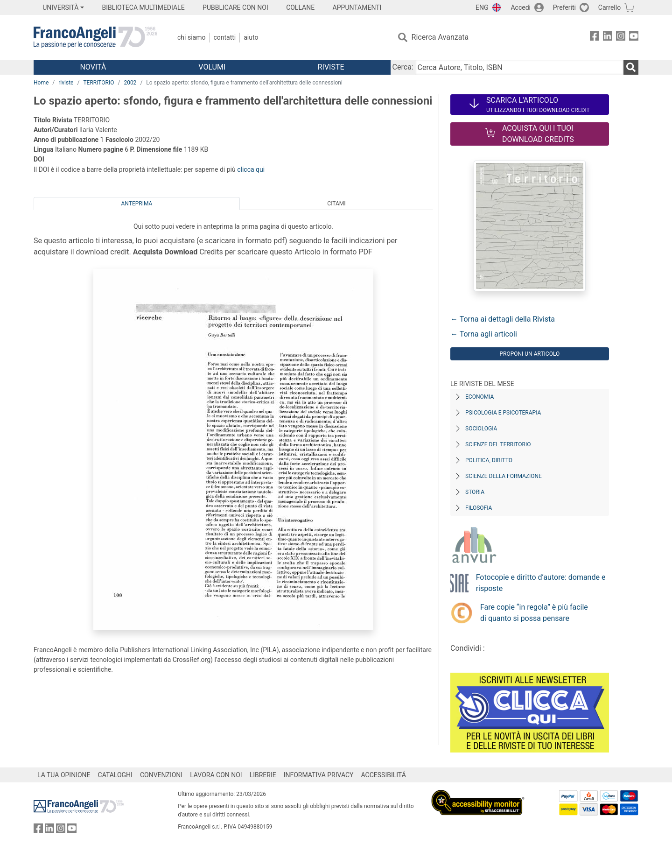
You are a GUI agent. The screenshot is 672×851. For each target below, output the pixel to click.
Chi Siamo (191, 37)
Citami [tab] (336, 203)
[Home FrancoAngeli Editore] (95, 37)
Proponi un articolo (529, 354)
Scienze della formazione (503, 476)
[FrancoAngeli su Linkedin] (607, 37)
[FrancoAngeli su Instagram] (620, 37)
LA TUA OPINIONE (64, 775)
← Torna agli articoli (483, 334)
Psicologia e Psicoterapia (503, 412)
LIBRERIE (263, 775)
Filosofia (478, 508)
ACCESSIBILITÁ (383, 775)
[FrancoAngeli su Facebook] (594, 37)
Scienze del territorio (498, 444)
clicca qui (251, 169)
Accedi (521, 7)
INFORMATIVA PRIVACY (319, 775)
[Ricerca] (630, 67)
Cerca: (402, 67)
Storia (474, 492)
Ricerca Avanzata (440, 37)
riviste (65, 82)
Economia (479, 397)
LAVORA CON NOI (216, 775)
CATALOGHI (115, 775)
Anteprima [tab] (137, 203)
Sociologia (481, 428)
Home (41, 82)
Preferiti (564, 7)
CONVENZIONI (161, 775)
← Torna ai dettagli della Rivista (502, 319)
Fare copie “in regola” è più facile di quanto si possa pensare (534, 613)
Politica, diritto (488, 460)
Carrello (609, 7)
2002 (130, 82)
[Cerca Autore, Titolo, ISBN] (519, 67)
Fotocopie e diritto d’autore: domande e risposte (541, 583)
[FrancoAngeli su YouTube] (633, 37)
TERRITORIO (98, 82)
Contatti (224, 37)
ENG (482, 7)
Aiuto (251, 37)
